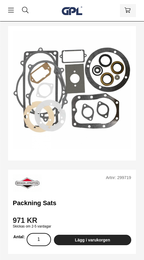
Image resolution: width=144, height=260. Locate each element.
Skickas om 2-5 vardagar (32, 226)
